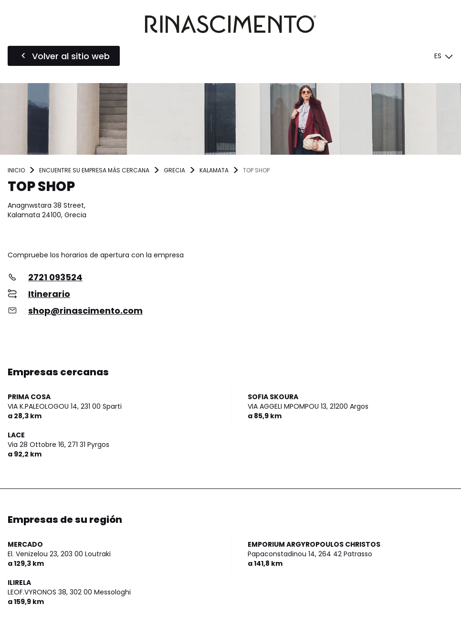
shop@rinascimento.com (85, 311)
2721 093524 (55, 277)
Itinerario (49, 294)
